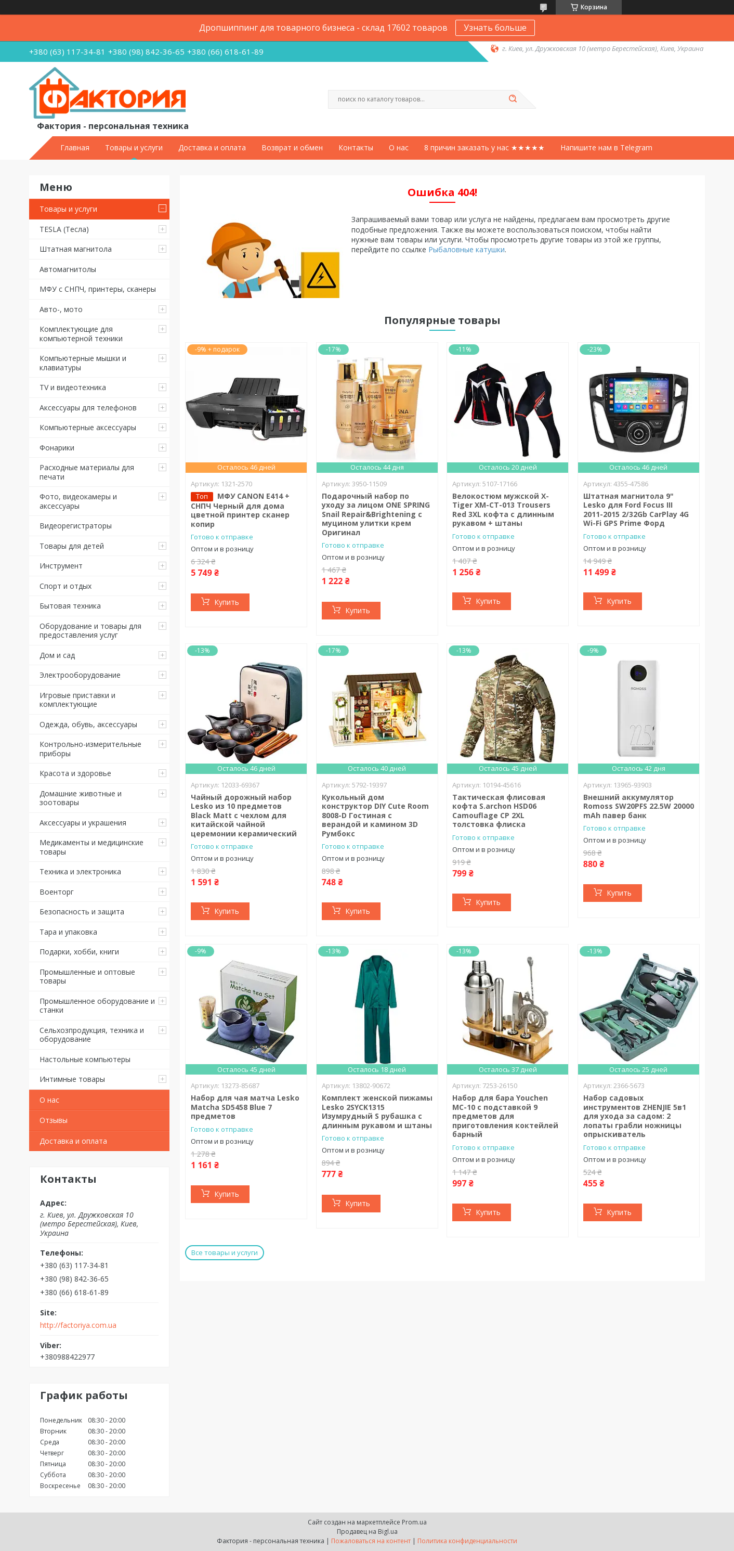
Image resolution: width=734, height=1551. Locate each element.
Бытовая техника (70, 606)
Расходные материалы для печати (87, 472)
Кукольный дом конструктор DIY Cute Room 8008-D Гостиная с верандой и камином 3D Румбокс (375, 815)
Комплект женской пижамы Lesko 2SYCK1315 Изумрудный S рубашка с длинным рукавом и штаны (377, 1111)
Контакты (355, 147)
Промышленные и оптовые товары (87, 976)
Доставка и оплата (212, 147)
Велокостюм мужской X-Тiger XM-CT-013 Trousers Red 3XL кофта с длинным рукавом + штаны (503, 509)
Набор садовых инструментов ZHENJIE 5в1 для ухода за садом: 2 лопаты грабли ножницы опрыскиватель (634, 1116)
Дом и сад (57, 655)
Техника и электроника (80, 871)
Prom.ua (414, 1522)
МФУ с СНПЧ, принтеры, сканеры (98, 289)
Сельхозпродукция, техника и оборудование (92, 1034)
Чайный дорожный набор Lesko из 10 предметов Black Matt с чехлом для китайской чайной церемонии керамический (244, 815)
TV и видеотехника (73, 387)
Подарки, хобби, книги (79, 952)
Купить (226, 602)
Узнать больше (495, 27)
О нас (399, 147)
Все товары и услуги (224, 1252)
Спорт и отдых (65, 586)
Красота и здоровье (75, 773)
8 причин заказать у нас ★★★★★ (484, 147)
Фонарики (57, 448)
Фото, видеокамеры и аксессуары (78, 501)
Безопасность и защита (82, 911)
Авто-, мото (61, 309)
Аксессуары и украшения (83, 823)
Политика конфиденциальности (467, 1540)
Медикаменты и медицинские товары (91, 847)
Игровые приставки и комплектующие (77, 699)
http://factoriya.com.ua (78, 1325)
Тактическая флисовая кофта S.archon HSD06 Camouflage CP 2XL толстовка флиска (498, 811)
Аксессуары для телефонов (88, 407)
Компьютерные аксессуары (88, 427)
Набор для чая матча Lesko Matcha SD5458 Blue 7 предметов (245, 1107)
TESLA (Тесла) (64, 229)
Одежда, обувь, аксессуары (88, 724)
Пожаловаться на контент (371, 1540)
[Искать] (512, 99)
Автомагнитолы (68, 269)
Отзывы (54, 1120)
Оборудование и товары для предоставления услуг (90, 630)
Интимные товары (72, 1079)
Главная (74, 147)
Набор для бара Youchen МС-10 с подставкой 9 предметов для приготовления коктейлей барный (505, 1116)
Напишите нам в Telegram (606, 147)
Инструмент (61, 566)
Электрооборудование (80, 675)
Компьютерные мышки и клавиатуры (83, 362)
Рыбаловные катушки (466, 249)
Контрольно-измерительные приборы (90, 748)
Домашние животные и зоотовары (81, 798)
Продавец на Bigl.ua (367, 1531)
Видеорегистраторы (76, 526)
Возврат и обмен (292, 147)
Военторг (57, 892)
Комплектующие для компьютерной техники (81, 333)
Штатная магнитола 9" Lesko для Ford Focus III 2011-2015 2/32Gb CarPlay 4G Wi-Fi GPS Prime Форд (636, 509)
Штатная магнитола (76, 249)
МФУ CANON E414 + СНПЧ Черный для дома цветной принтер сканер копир (240, 510)
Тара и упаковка (68, 932)
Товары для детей (72, 546)
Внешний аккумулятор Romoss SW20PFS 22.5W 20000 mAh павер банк (638, 806)
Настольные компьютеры (85, 1059)
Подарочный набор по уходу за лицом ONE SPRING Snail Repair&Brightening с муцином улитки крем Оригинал (376, 514)
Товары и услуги (134, 147)
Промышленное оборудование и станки (97, 1005)
